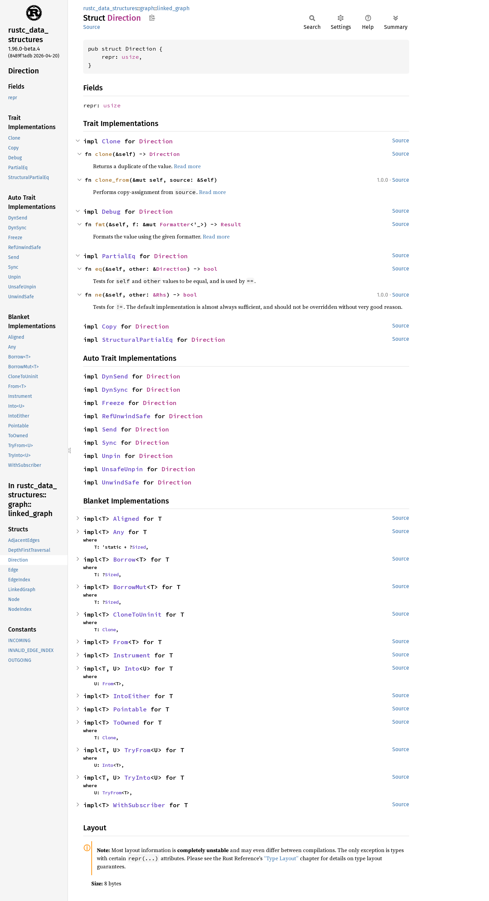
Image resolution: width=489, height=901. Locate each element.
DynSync (115, 389)
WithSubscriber (139, 805)
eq (98, 268)
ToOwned (126, 722)
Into (131, 668)
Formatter (175, 224)
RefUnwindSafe (126, 416)
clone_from (112, 179)
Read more (187, 166)
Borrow (124, 559)
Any (118, 532)
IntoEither (131, 696)
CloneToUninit (137, 614)
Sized (139, 547)
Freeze (113, 403)
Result (231, 224)
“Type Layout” (281, 858)
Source (91, 27)
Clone (111, 141)
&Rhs (159, 294)
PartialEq (118, 256)
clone (103, 154)
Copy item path (152, 17)
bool (210, 268)
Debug (111, 211)
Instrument (131, 655)
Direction (156, 141)
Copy (109, 326)
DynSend (115, 376)
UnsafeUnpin (122, 469)
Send (109, 429)
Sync (109, 442)
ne (98, 294)
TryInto (137, 777)
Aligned (126, 519)
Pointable (130, 709)
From (120, 642)
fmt (100, 224)
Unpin (111, 456)
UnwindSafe (120, 482)
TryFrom (137, 750)
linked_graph (173, 8)
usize (130, 56)
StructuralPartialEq (137, 339)
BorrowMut (130, 587)
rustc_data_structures (110, 8)
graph (147, 8)
